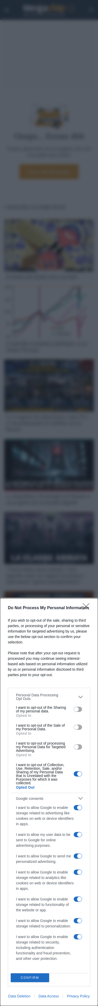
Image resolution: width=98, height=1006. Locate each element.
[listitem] (49, 696)
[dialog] (49, 802)
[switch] (78, 709)
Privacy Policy (78, 996)
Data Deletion (19, 996)
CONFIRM (30, 978)
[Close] (88, 608)
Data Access (48, 996)
